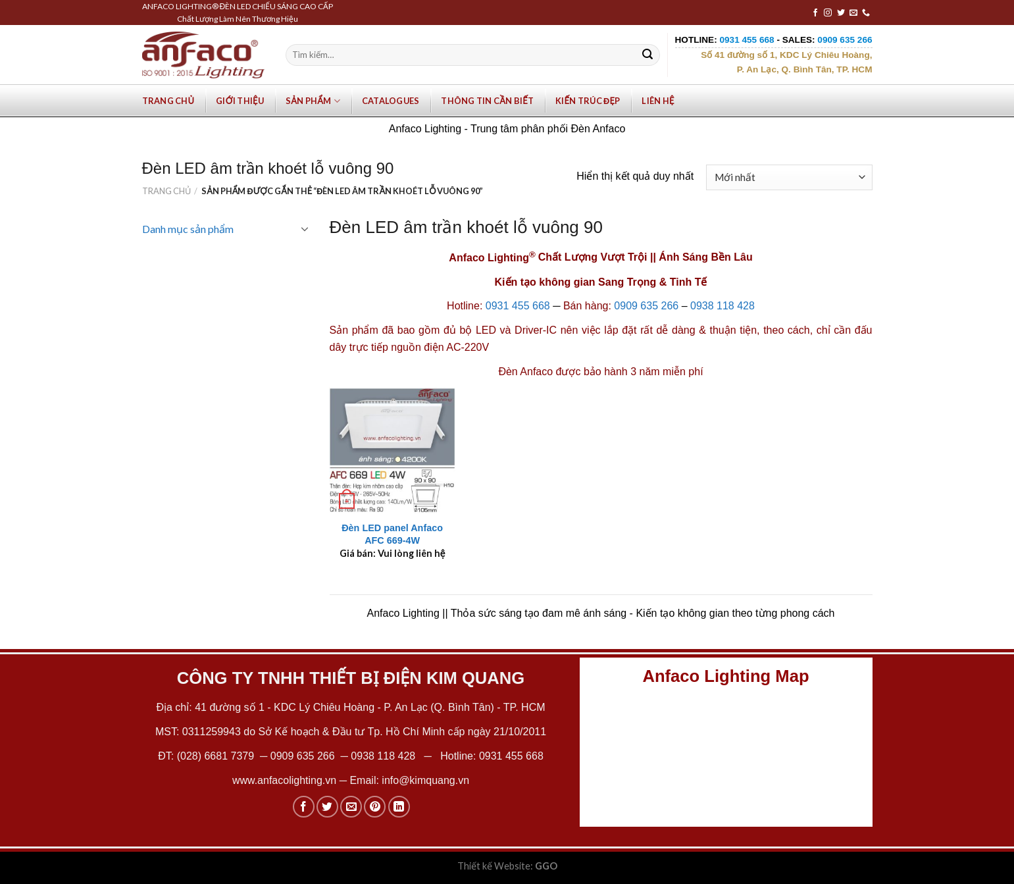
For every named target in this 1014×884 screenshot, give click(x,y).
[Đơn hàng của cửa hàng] (789, 177)
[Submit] (647, 55)
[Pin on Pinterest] (375, 807)
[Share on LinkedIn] (399, 807)
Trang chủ (168, 100)
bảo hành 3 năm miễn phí (643, 371)
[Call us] (866, 13)
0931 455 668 (518, 305)
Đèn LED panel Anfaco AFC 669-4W (392, 534)
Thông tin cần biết (487, 100)
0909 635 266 (646, 305)
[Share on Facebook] (304, 807)
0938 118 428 (722, 305)
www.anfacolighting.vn (284, 780)
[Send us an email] (853, 13)
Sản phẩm (313, 101)
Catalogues (391, 100)
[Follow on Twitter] (841, 13)
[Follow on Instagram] (828, 13)
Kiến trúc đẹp (587, 100)
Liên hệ (658, 100)
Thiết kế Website (493, 865)
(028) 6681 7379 (217, 756)
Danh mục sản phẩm (188, 228)
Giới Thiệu (240, 100)
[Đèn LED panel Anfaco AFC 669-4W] (392, 450)
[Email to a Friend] (351, 807)
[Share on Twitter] (327, 807)
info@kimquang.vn (425, 780)
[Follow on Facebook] (815, 13)
